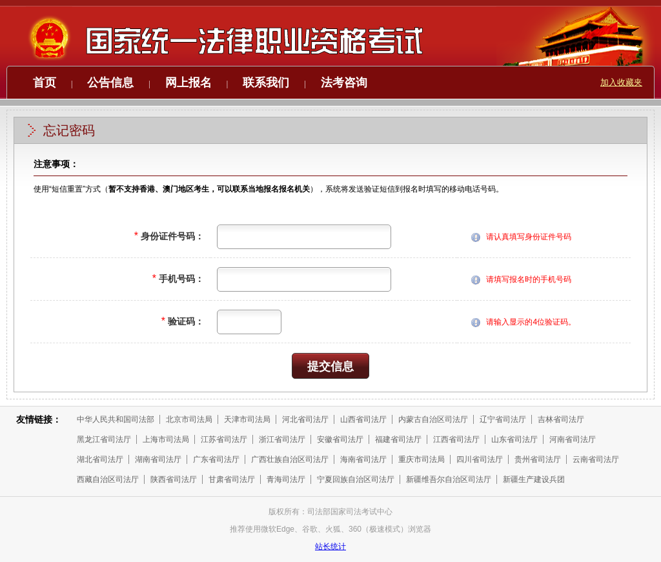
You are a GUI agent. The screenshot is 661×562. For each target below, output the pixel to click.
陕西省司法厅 (173, 479)
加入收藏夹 (621, 82)
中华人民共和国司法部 (115, 419)
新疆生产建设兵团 (534, 479)
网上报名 (188, 82)
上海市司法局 (166, 439)
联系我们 (266, 82)
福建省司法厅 (398, 439)
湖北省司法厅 (100, 459)
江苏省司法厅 (224, 439)
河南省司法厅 (572, 439)
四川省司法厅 (479, 459)
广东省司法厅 (216, 459)
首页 (44, 82)
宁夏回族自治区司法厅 (355, 479)
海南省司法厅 (363, 459)
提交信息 (330, 366)
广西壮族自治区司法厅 (290, 459)
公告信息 (110, 82)
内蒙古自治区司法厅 (433, 419)
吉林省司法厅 (561, 419)
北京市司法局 (189, 419)
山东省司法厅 (514, 439)
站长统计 (330, 546)
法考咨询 (344, 82)
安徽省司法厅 (340, 439)
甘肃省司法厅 (231, 479)
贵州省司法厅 (537, 459)
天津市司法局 (247, 419)
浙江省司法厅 (282, 439)
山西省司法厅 (363, 419)
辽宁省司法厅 (503, 419)
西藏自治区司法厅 (108, 479)
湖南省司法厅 (158, 459)
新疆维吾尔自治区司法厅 (448, 479)
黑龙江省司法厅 (104, 439)
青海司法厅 (286, 479)
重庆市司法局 (421, 459)
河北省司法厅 (305, 419)
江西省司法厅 (456, 439)
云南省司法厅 (596, 459)
